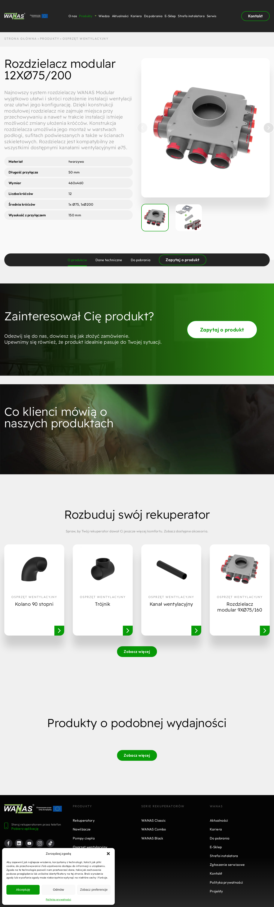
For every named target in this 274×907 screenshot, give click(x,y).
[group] (205, 127)
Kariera (136, 16)
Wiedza (104, 16)
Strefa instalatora (191, 16)
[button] (108, 853)
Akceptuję (23, 889)
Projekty (216, 891)
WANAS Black (152, 838)
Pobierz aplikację (25, 828)
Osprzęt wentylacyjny (90, 847)
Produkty (85, 16)
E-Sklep (170, 16)
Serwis (211, 16)
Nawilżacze (82, 829)
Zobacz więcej (137, 651)
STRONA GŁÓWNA (20, 39)
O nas (72, 16)
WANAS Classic (153, 820)
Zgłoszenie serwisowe (227, 864)
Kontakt (255, 16)
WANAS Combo (153, 829)
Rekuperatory (84, 820)
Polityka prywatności (58, 899)
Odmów (58, 889)
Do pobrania (153, 16)
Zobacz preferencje (93, 889)
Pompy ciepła (84, 838)
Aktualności (120, 16)
